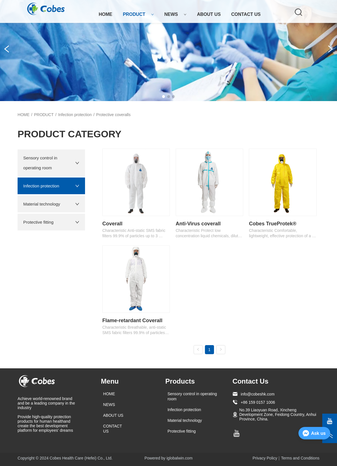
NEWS (175, 14)
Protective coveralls (113, 114)
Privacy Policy (265, 458)
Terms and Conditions (300, 458)
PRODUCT (138, 14)
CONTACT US (246, 14)
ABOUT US (209, 14)
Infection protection (75, 114)
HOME (105, 14)
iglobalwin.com (180, 458)
